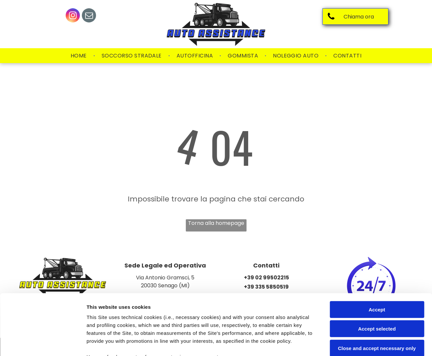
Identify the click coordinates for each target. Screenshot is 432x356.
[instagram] (73, 16)
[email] (89, 16)
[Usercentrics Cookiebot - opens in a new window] (43, 343)
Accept (377, 254)
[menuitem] (79, 56)
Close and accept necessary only (377, 293)
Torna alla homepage (216, 223)
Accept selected (377, 273)
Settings (336, 343)
